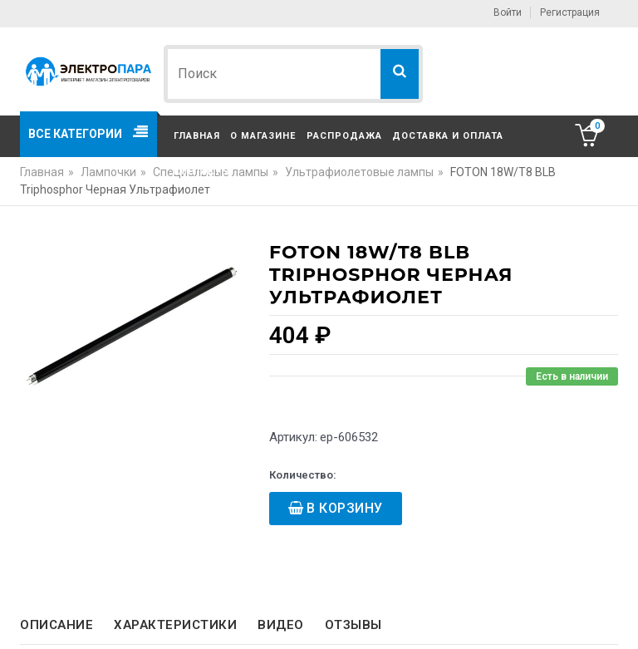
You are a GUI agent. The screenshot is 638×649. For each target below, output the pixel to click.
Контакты (202, 171)
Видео (281, 624)
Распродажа (344, 135)
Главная (197, 135)
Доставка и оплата (447, 135)
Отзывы (353, 624)
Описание (56, 624)
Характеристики (175, 624)
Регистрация (570, 12)
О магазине (263, 135)
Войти (507, 12)
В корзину (345, 508)
